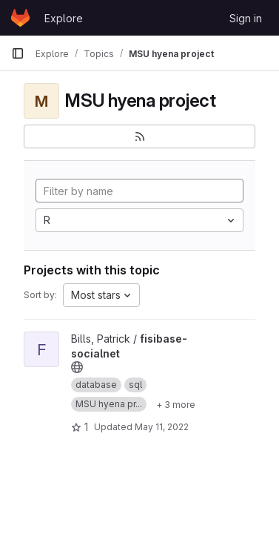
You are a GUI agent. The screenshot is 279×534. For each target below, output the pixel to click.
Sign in (245, 18)
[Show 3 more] (175, 404)
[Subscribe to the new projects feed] (139, 136)
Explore (63, 18)
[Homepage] (20, 18)
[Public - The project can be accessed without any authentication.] (77, 367)
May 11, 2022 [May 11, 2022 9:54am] (162, 426)
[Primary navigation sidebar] (18, 53)
